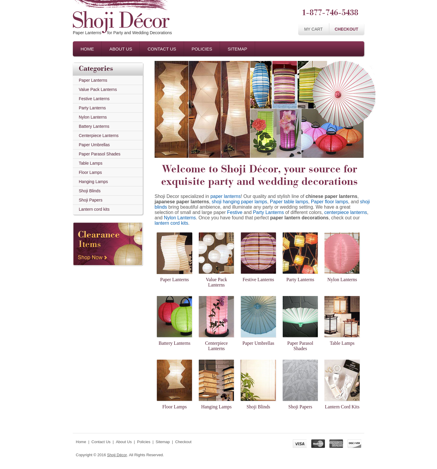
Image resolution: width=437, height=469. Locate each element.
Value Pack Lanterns (98, 89)
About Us (120, 48)
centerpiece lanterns (345, 212)
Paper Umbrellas (94, 144)
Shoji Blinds (89, 190)
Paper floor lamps (329, 201)
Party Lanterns (92, 108)
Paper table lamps (289, 201)
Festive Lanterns (94, 98)
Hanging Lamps (93, 181)
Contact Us (161, 48)
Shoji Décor (117, 455)
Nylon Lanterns (93, 117)
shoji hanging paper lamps (239, 201)
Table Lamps (90, 163)
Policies (202, 48)
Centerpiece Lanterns (99, 135)
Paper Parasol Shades (99, 154)
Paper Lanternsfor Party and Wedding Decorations (122, 32)
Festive (235, 212)
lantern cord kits (171, 223)
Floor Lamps (90, 172)
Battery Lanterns (94, 126)
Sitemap (237, 48)
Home (87, 48)
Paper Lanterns (93, 80)
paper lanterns (225, 196)
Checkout (346, 29)
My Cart (313, 29)
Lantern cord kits (94, 209)
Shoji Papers (90, 200)
